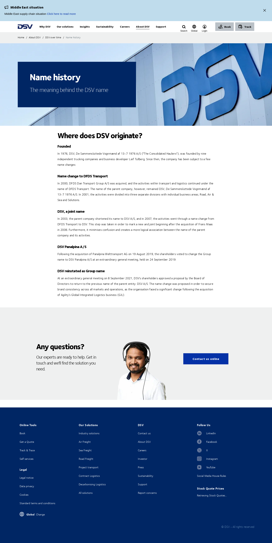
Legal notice (26, 478)
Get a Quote (27, 442)
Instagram (212, 459)
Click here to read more (61, 13)
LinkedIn (211, 433)
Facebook (211, 442)
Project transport (88, 467)
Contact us (144, 433)
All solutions (86, 493)
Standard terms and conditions (37, 503)
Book (22, 433)
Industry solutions (89, 433)
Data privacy (27, 486)
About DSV (144, 442)
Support (142, 484)
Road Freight (86, 459)
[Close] (265, 10)
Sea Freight (85, 450)
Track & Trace (27, 450)
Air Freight (85, 442)
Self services (26, 459)
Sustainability (145, 476)
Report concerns (147, 493)
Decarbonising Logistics (92, 484)
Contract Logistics (89, 476)
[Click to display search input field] (184, 31)
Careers (142, 450)
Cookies (24, 495)
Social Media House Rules (211, 476)
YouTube (210, 467)
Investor (142, 459)
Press (141, 467)
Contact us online (206, 366)
